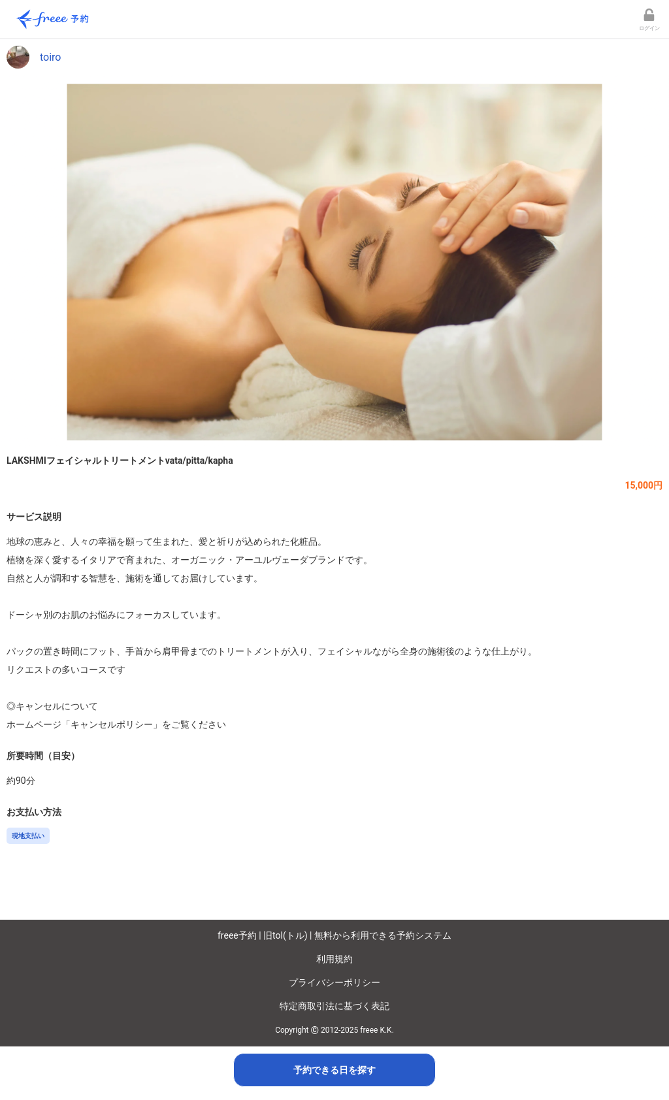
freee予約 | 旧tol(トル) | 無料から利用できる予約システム (334, 935)
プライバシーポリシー (334, 982)
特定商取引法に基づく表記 (334, 1006)
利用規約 (334, 959)
